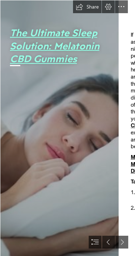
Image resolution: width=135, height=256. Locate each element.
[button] (87, 6)
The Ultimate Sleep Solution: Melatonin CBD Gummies (54, 45)
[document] (67, 128)
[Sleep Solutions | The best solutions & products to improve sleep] (59, 128)
